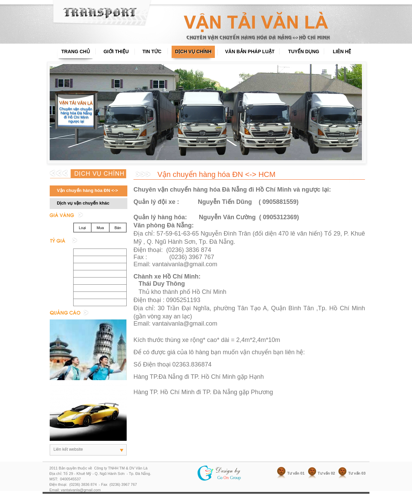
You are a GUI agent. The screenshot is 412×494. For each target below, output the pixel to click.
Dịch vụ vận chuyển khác (83, 203)
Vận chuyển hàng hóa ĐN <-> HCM (84, 192)
